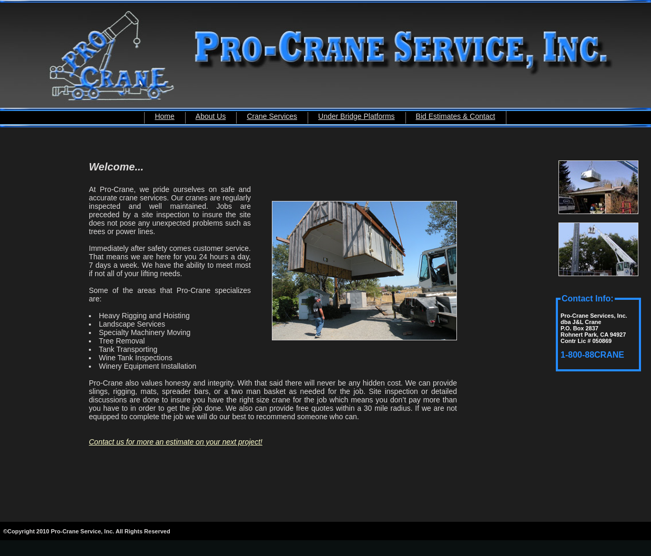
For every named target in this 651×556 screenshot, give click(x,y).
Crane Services (272, 116)
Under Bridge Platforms (356, 116)
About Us (211, 116)
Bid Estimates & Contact (455, 116)
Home (164, 116)
